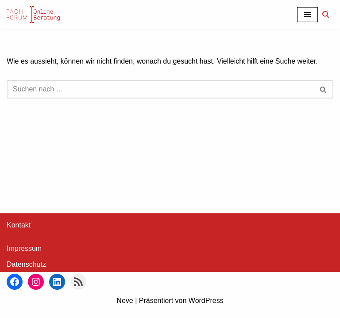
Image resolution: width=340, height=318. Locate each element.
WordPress (206, 308)
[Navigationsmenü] (307, 14)
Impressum (24, 257)
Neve (124, 308)
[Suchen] (325, 14)
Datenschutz (26, 272)
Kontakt (19, 233)
